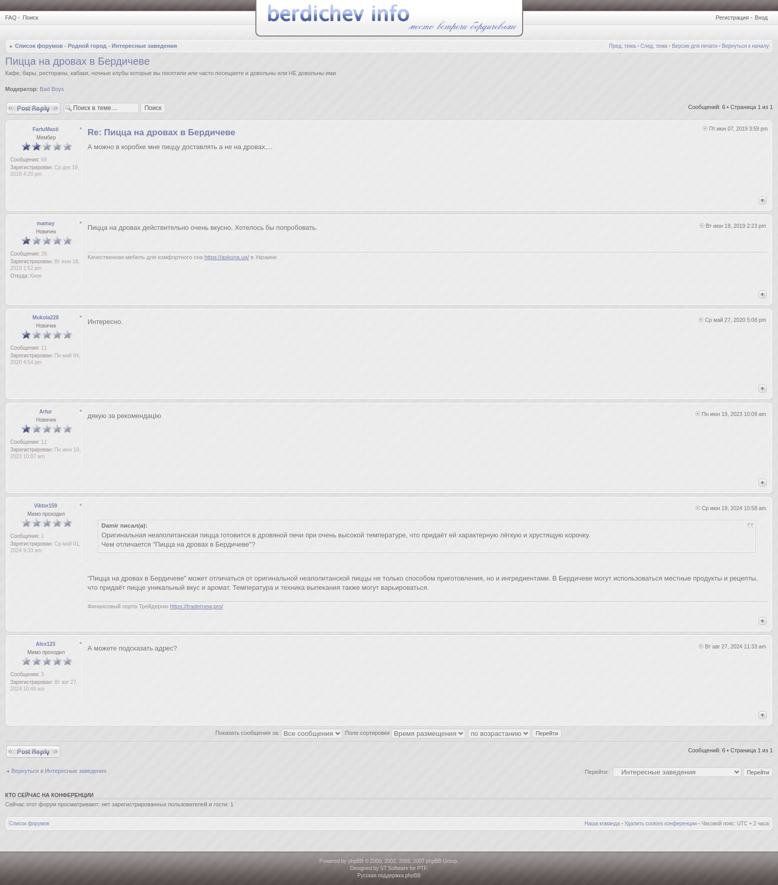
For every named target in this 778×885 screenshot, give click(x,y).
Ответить (33, 108)
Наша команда (602, 823)
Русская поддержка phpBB (389, 875)
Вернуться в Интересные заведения (59, 771)
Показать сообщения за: (278, 733)
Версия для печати (694, 46)
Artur (45, 411)
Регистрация (732, 17)
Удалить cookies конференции (661, 823)
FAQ (10, 17)
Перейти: (597, 772)
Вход (761, 17)
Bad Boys (52, 89)
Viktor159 (45, 506)
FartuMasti (45, 129)
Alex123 (46, 644)
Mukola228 (45, 317)
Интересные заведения (144, 46)
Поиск (30, 17)
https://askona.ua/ (226, 257)
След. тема (654, 46)
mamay (45, 223)
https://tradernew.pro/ (196, 606)
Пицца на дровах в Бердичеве (77, 61)
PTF (421, 868)
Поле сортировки (405, 733)
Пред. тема (622, 46)
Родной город (87, 46)
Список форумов (39, 46)
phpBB (356, 861)
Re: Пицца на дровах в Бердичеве (161, 132)
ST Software (394, 868)
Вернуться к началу (745, 46)
